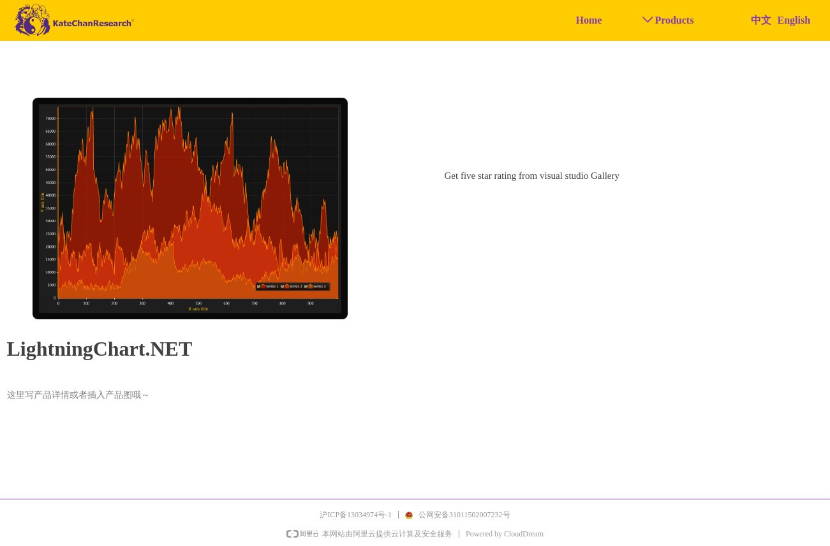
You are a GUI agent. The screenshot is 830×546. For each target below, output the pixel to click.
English (794, 20)
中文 (761, 20)
